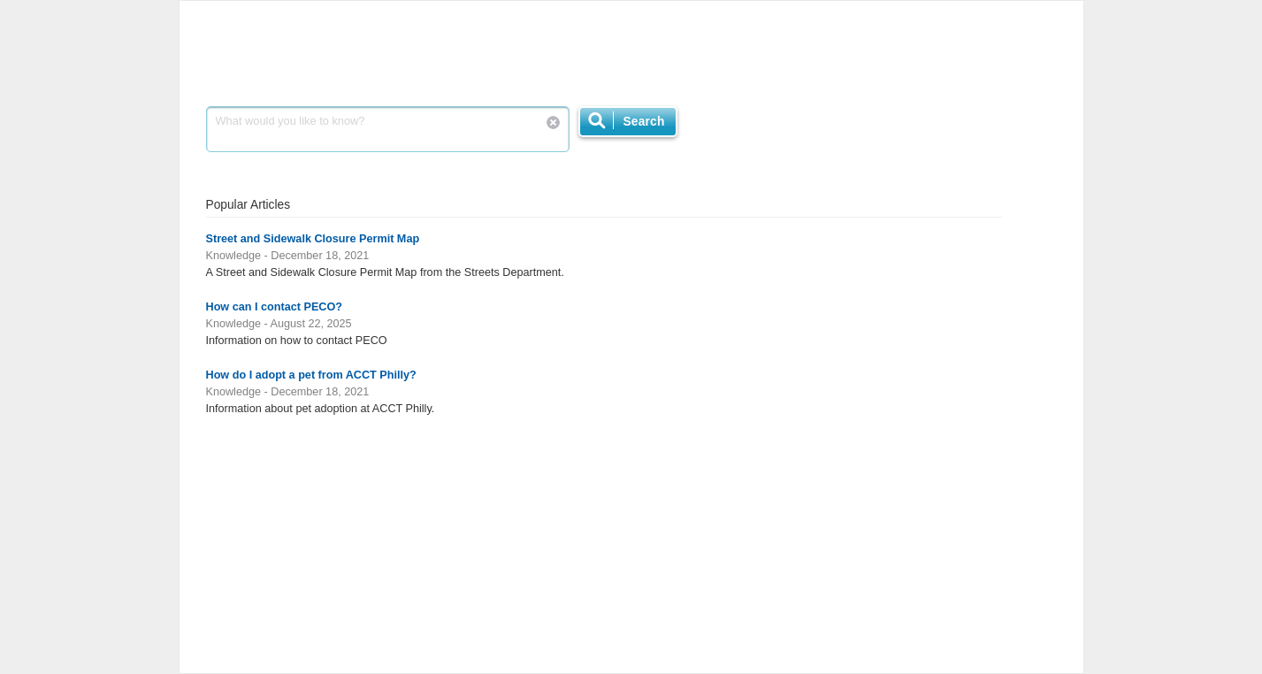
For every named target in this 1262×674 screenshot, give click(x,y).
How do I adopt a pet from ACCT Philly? (311, 375)
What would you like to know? (388, 129)
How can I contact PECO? (274, 307)
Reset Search (553, 122)
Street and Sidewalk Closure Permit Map (313, 239)
